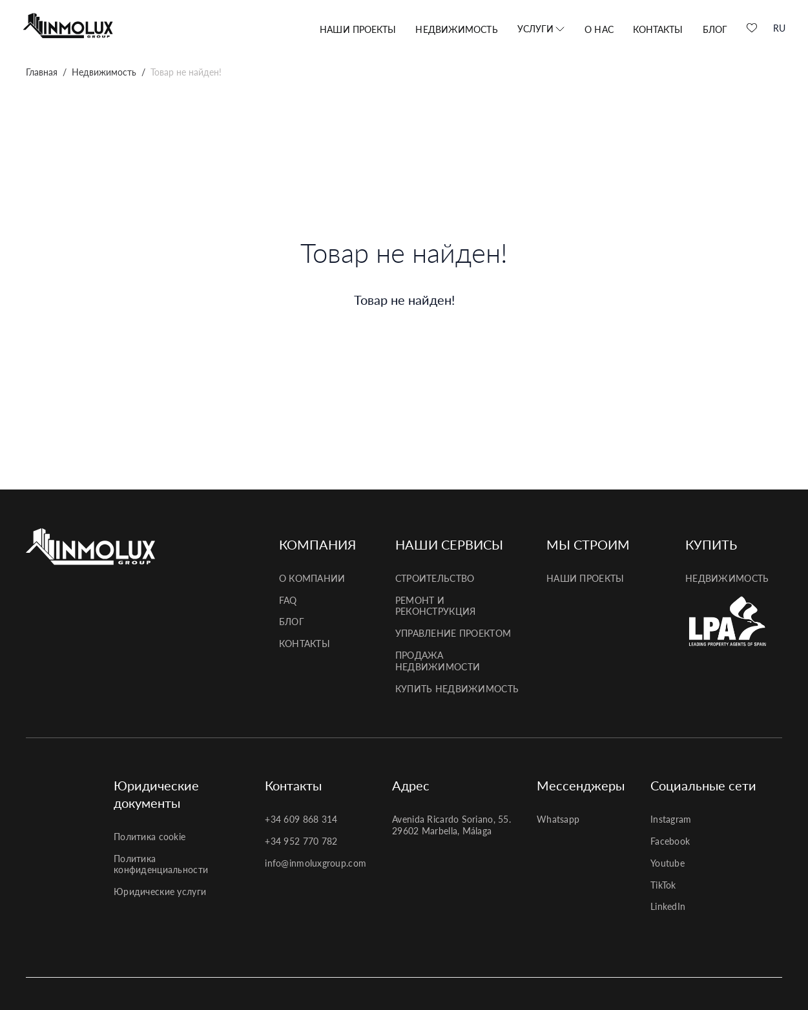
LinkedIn (667, 906)
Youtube (667, 863)
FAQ (288, 600)
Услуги (535, 28)
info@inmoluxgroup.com (315, 863)
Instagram (671, 819)
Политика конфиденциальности (161, 864)
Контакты (658, 29)
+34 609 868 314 (301, 819)
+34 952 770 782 (301, 841)
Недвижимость (456, 29)
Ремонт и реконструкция (435, 606)
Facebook (670, 841)
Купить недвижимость (457, 688)
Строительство (435, 578)
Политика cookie (149, 836)
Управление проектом (453, 633)
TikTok (663, 885)
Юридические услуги (160, 891)
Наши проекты (358, 29)
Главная (41, 72)
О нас (599, 29)
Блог (715, 29)
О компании (312, 578)
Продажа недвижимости (437, 661)
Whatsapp (558, 819)
